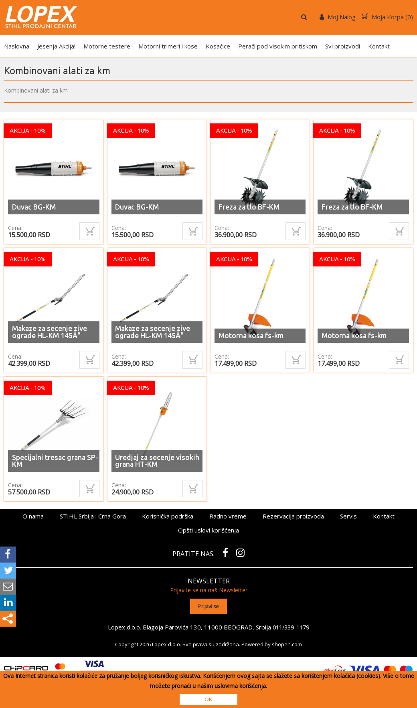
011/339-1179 (291, 627)
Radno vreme (228, 516)
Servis (348, 516)
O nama (33, 516)
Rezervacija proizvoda (293, 516)
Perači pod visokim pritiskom (277, 46)
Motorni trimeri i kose (168, 46)
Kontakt (379, 46)
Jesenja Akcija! (56, 46)
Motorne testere (106, 46)
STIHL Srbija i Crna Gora (93, 516)
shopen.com (287, 643)
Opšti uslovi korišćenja (208, 530)
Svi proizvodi (342, 46)
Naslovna (16, 46)
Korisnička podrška (167, 516)
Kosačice (218, 46)
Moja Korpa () (387, 17)
